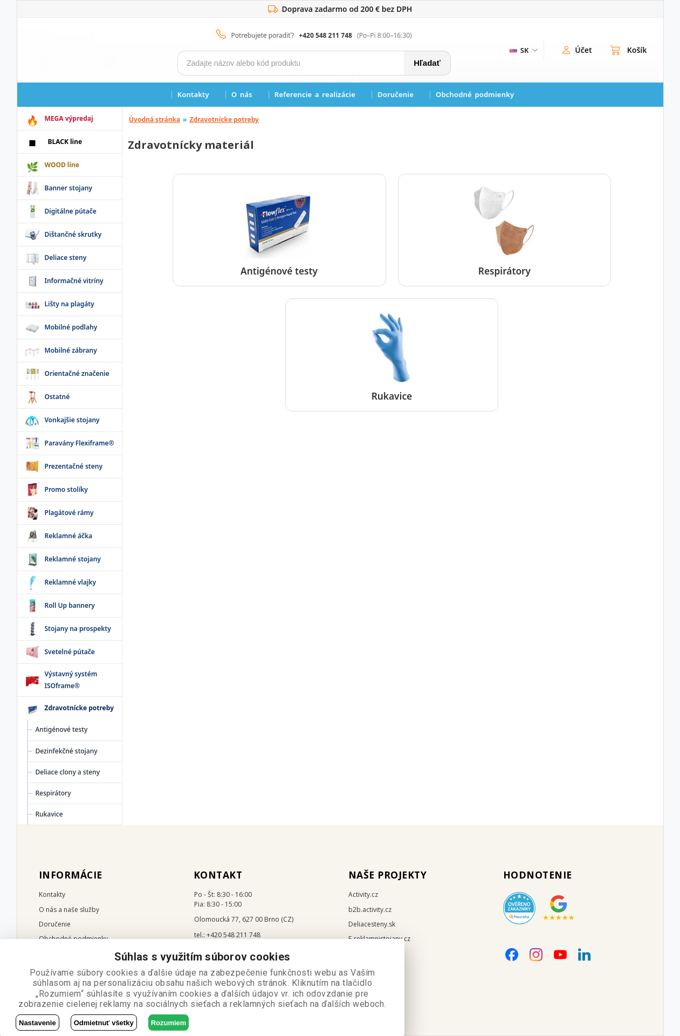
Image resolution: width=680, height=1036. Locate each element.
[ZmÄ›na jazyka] (523, 50)
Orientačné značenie (77, 373)
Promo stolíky (66, 489)
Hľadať (427, 62)
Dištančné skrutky (73, 234)
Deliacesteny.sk (371, 924)
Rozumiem (169, 1023)
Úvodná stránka (154, 119)
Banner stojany (68, 188)
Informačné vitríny (74, 280)
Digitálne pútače (71, 211)
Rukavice (49, 814)
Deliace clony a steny (68, 772)
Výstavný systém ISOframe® (71, 679)
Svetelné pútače (70, 651)
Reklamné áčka (69, 535)
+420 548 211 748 (325, 35)
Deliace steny (66, 257)
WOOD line (62, 164)
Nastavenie (37, 1023)
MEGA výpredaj (69, 118)
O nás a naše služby (69, 909)
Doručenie (395, 94)
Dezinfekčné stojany (67, 751)
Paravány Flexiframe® (79, 443)
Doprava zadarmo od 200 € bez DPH (340, 9)
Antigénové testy (62, 729)
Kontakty (193, 94)
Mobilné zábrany (71, 350)
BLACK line (65, 141)
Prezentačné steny (74, 466)
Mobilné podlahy (71, 327)
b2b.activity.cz (369, 909)
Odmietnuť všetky (104, 1023)
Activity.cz (363, 894)
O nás (241, 94)
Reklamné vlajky (71, 582)
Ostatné (57, 396)
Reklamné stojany (73, 559)
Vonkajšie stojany (72, 419)
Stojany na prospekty (78, 628)
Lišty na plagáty (69, 303)
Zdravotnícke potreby (224, 119)
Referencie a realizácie (314, 94)
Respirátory (53, 793)
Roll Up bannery (70, 605)
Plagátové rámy (69, 512)
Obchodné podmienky (475, 94)
